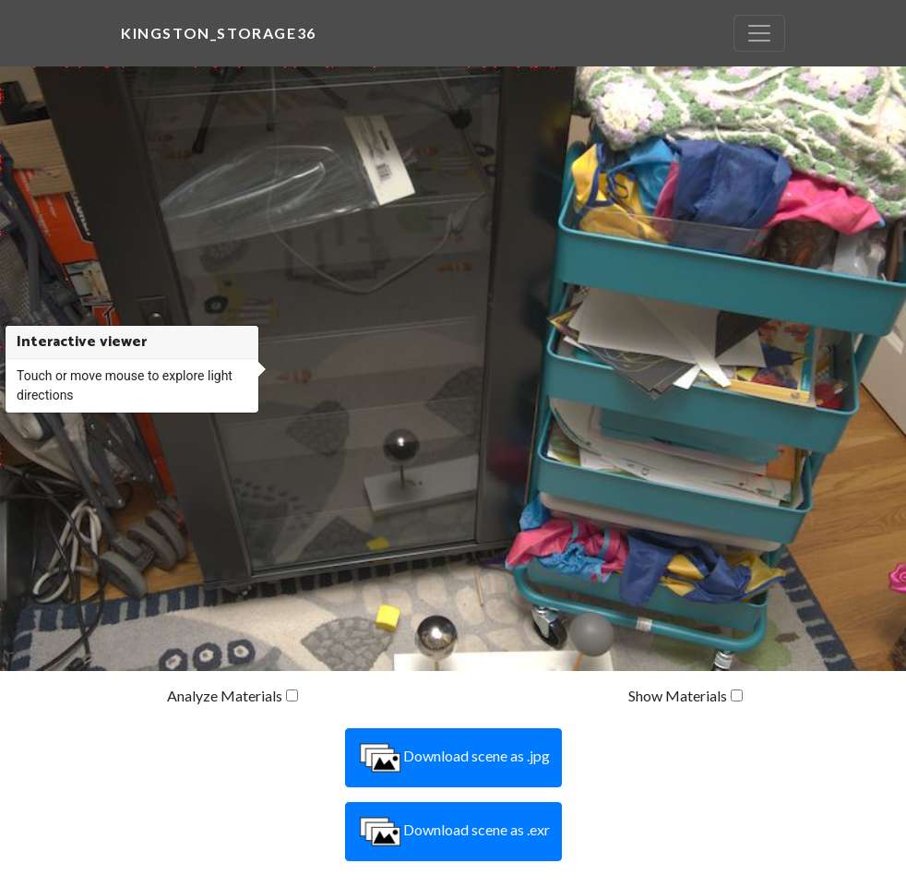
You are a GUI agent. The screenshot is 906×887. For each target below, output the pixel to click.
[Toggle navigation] (759, 33)
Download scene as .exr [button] (453, 832)
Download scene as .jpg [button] (453, 758)
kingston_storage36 (218, 33)
